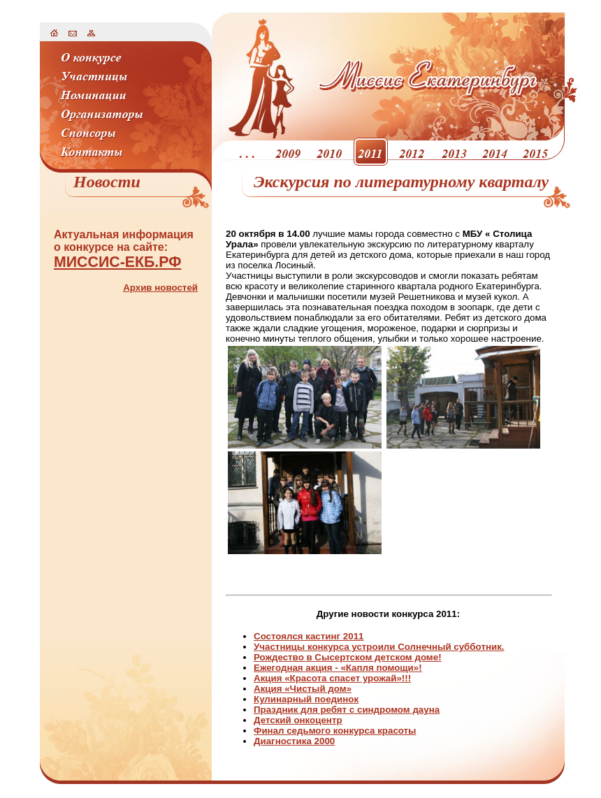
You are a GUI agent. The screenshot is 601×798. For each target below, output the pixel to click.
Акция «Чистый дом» (303, 688)
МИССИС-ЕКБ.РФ (117, 262)
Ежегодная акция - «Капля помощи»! (338, 667)
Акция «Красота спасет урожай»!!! (332, 678)
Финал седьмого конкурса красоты (335, 730)
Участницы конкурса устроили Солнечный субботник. (379, 646)
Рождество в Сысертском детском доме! (348, 657)
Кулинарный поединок (306, 699)
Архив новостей (160, 287)
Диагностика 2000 (294, 741)
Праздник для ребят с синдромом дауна (347, 709)
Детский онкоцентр (298, 720)
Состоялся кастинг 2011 (308, 636)
